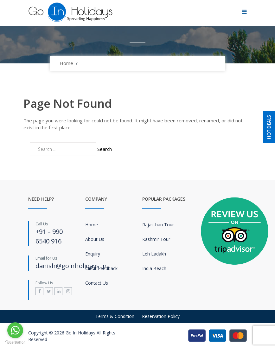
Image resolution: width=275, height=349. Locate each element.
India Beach (154, 268)
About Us (94, 239)
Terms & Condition (114, 316)
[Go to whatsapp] (15, 330)
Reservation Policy (161, 316)
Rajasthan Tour (158, 225)
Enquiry (92, 254)
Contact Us (96, 283)
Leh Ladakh (154, 254)
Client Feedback (101, 268)
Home (66, 63)
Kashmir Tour (156, 239)
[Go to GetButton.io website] (15, 342)
